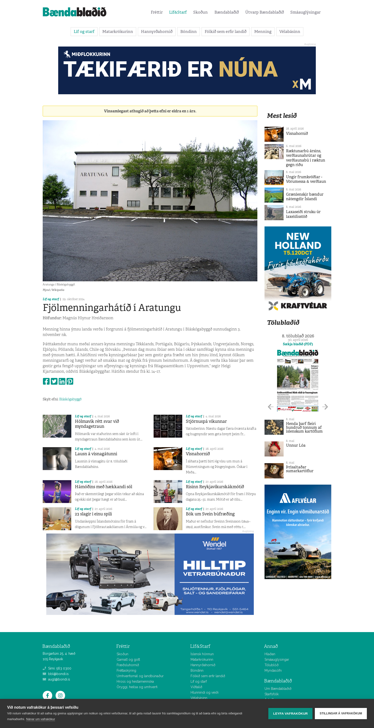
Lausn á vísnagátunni (96, 454)
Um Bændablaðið (278, 689)
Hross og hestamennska (135, 681)
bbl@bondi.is (56, 674)
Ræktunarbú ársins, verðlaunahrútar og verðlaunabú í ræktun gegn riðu (305, 157)
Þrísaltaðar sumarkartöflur (299, 469)
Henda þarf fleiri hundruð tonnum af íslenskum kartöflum (304, 427)
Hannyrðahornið (156, 31)
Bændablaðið (226, 12)
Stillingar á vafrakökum (341, 713)
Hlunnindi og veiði (204, 692)
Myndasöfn (273, 670)
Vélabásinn (289, 31)
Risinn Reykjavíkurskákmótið (215, 487)
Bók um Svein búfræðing (210, 514)
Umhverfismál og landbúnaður (140, 676)
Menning (262, 31)
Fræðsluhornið (128, 665)
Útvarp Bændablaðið (264, 12)
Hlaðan (270, 654)
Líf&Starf (178, 12)
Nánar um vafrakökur (40, 719)
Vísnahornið (198, 454)
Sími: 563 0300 (57, 668)
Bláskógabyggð (70, 399)
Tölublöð (272, 665)
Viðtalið (196, 687)
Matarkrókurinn (117, 31)
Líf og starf (84, 31)
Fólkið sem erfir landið (225, 31)
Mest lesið (282, 115)
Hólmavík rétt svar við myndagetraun (97, 424)
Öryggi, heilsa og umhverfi (137, 687)
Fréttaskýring (126, 670)
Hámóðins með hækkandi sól (103, 487)
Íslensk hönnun (202, 654)
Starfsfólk (272, 694)
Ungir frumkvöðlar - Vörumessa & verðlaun (306, 179)
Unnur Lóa (296, 445)
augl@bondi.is (56, 679)
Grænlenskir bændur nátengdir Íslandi (304, 196)
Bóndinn (188, 31)
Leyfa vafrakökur (290, 713)
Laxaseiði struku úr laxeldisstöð (303, 214)
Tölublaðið (283, 322)
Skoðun (200, 12)
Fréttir (157, 12)
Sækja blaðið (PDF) (298, 344)
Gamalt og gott (128, 659)
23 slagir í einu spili (93, 514)
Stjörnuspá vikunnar (206, 421)
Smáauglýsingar (305, 12)
